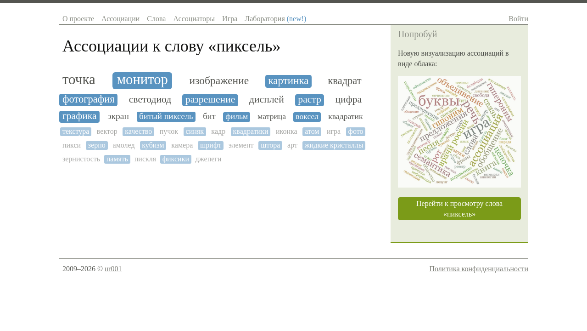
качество (138, 131)
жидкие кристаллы (334, 145)
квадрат (344, 80)
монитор (142, 79)
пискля (145, 159)
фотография (88, 99)
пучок (169, 131)
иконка (286, 131)
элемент (241, 145)
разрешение (210, 99)
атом (312, 131)
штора (270, 145)
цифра (348, 99)
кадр (218, 131)
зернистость (81, 159)
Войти (518, 19)
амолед (124, 145)
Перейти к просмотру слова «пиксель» (459, 209)
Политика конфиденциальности (478, 269)
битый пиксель (166, 116)
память (117, 159)
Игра (229, 19)
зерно (97, 145)
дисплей (266, 99)
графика (79, 116)
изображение (219, 80)
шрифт (210, 145)
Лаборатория (275, 19)
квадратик (345, 116)
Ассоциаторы (194, 19)
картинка (288, 80)
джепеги (209, 159)
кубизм (153, 145)
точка (78, 79)
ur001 (113, 269)
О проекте (78, 19)
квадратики (250, 131)
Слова (156, 19)
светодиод (150, 99)
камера (182, 145)
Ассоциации (120, 19)
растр (309, 99)
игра (334, 131)
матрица (271, 116)
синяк (195, 131)
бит (209, 116)
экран (118, 116)
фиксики (175, 159)
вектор (107, 131)
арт (292, 145)
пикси (71, 145)
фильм (236, 116)
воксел (307, 116)
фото (355, 131)
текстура (75, 131)
